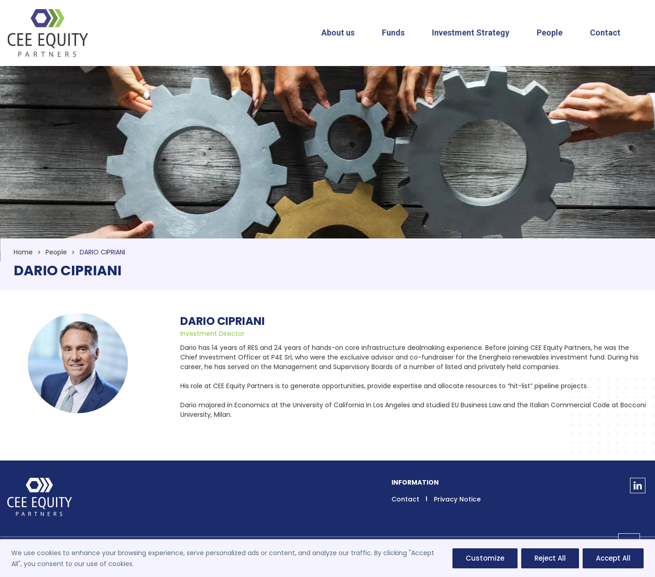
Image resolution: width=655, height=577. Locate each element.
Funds (393, 32)
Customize (485, 558)
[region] (327, 558)
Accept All (613, 558)
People (550, 32)
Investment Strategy (470, 32)
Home (23, 252)
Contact (605, 32)
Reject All (550, 558)
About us (338, 32)
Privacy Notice (457, 499)
